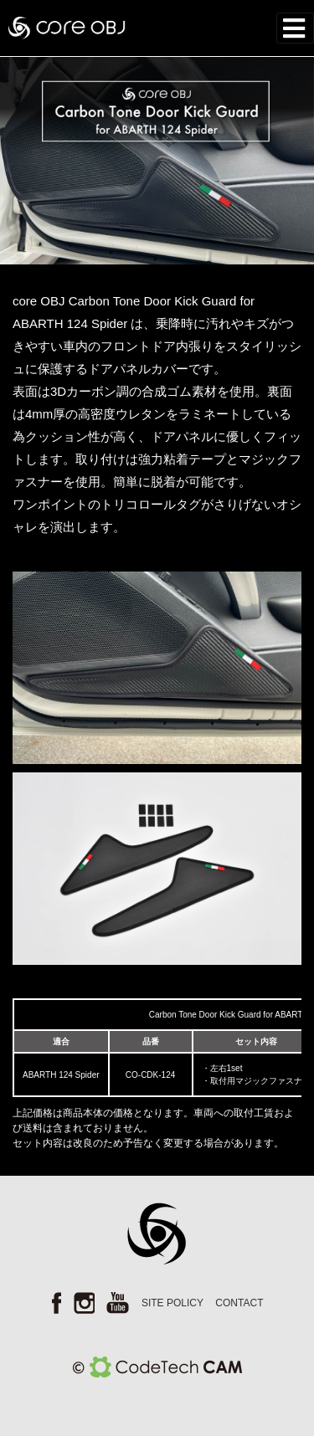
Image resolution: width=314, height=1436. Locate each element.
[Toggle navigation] (295, 28)
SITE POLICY (172, 1303)
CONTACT (239, 1303)
